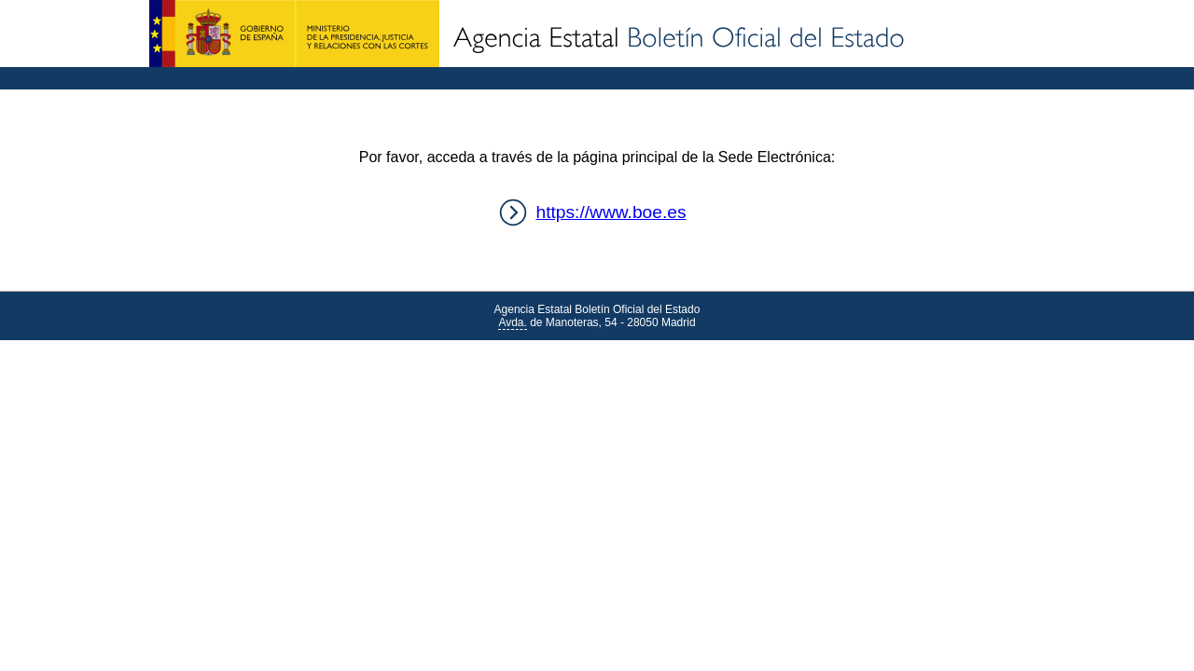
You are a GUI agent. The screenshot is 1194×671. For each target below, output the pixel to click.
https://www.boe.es (610, 212)
